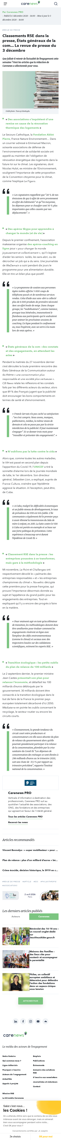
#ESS (36, 882)
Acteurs (16, 916)
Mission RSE (8, 1093)
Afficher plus (30, 1001)
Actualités (7, 1079)
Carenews (43, 916)
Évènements (38, 1065)
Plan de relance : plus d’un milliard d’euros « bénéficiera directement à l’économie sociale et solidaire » (30, 860)
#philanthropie (48, 882)
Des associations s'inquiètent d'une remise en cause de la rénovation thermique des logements (29, 123)
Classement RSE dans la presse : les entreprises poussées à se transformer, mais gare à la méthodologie (30, 558)
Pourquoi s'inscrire (11, 1070)
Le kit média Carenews (13, 1098)
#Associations (9, 886)
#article (27, 882)
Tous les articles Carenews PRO (25, 816)
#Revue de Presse (11, 882)
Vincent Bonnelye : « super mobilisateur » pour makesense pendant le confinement (30, 850)
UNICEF (39, 466)
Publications (39, 1060)
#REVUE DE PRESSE (11, 30)
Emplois (37, 1056)
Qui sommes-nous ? (11, 1060)
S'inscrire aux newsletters (45, 1077)
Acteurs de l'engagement (14, 1074)
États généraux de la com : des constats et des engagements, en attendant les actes (32, 351)
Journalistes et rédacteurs (45, 1082)
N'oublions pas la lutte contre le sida (31, 451)
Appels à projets (10, 1083)
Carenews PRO (15, 12)
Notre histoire (9, 1056)
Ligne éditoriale (10, 1065)
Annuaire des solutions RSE (44, 1071)
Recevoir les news (18, 822)
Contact (36, 1086)
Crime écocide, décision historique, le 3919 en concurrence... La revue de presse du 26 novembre (30, 870)
